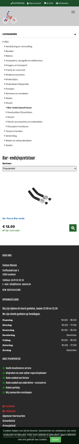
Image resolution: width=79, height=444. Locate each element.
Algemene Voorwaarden (14, 416)
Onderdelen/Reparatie (16, 84)
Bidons (8, 56)
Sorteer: (7, 163)
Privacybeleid (9, 425)
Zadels (8, 145)
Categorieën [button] (39, 34)
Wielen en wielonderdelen (18, 140)
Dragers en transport (15, 65)
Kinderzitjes (11, 79)
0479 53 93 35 (17, 280)
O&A (5, 41)
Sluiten (55, 439)
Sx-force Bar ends (13, 218)
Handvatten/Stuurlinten (19, 112)
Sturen (8, 103)
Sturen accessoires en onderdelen (24, 121)
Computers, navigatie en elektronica (23, 60)
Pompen (9, 88)
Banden (9, 51)
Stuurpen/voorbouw (17, 126)
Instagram (9, 411)
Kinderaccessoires (14, 74)
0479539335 (17, 3)
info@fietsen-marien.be (20, 284)
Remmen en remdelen (16, 93)
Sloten (8, 98)
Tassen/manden (13, 131)
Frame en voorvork (14, 70)
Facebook (9, 406)
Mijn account (34, 3)
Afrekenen (62, 3)
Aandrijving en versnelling (18, 46)
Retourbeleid (9, 420)
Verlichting (10, 136)
